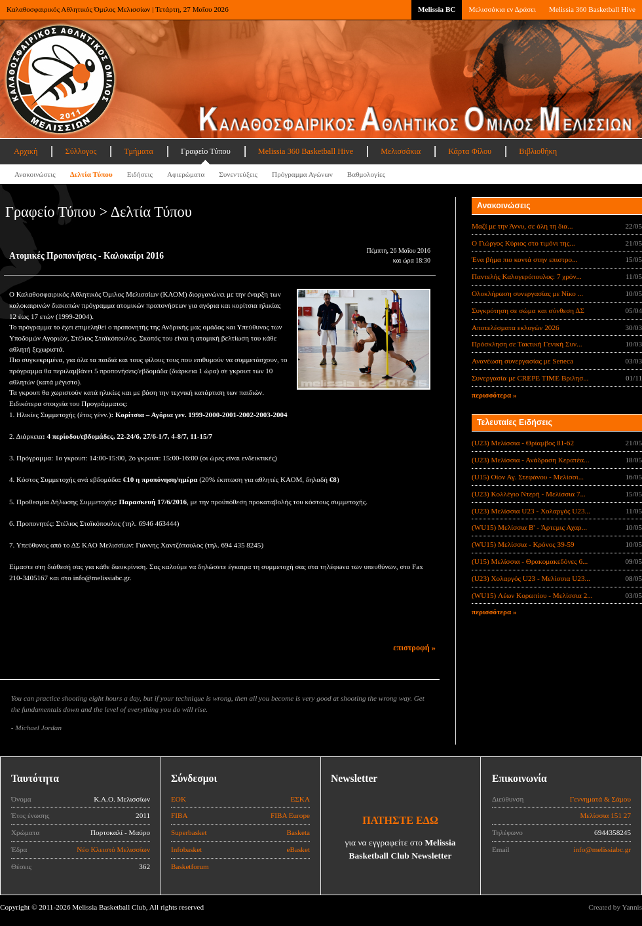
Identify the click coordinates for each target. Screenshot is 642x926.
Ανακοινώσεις (35, 174)
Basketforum (190, 866)
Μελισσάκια (401, 151)
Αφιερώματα (185, 174)
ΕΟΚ (178, 799)
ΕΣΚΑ (300, 799)
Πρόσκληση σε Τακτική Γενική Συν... (527, 344)
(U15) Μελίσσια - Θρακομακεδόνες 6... (530, 561)
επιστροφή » (414, 647)
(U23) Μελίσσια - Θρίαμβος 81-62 (523, 443)
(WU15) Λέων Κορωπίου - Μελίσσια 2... (532, 595)
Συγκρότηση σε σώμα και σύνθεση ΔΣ (528, 310)
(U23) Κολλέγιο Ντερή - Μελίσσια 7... (529, 494)
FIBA (179, 815)
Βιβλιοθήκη (538, 151)
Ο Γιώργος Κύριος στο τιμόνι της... (523, 243)
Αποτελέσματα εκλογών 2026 (515, 327)
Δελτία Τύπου (91, 174)
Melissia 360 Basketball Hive (592, 9)
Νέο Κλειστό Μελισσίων (113, 849)
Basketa (298, 832)
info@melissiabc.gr (602, 849)
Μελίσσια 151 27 (605, 815)
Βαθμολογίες (366, 174)
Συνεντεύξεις (238, 174)
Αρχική (25, 151)
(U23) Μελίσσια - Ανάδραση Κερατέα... (530, 460)
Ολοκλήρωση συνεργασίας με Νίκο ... (527, 293)
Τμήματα (138, 151)
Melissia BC (437, 9)
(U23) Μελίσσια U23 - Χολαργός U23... (531, 511)
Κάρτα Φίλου (469, 151)
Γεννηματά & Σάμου (600, 799)
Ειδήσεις (140, 174)
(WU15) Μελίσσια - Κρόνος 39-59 (523, 544)
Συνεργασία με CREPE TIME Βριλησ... (530, 378)
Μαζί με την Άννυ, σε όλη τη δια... (522, 226)
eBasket (298, 849)
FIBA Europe (290, 815)
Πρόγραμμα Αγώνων (302, 174)
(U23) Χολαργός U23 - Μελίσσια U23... (531, 578)
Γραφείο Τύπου (206, 151)
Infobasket (186, 849)
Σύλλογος (80, 151)
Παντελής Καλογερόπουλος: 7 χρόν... (527, 276)
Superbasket (189, 832)
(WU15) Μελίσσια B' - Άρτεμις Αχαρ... (529, 527)
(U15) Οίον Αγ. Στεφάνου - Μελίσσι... (528, 477)
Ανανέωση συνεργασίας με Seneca (522, 361)
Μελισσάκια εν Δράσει (501, 9)
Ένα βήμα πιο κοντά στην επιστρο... (525, 259)
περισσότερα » (494, 395)
